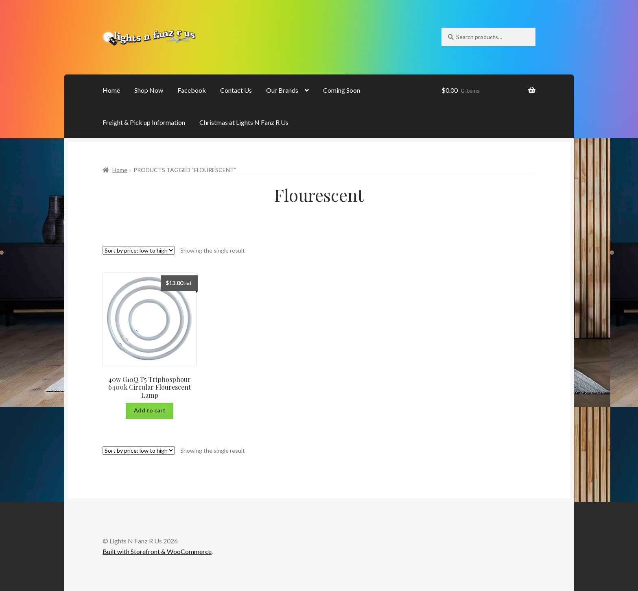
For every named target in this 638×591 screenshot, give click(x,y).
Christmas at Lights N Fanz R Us (243, 122)
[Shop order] (139, 250)
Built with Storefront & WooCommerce (157, 551)
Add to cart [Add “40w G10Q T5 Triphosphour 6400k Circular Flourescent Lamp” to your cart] (150, 410)
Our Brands (282, 90)
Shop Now (148, 90)
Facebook (191, 90)
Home (111, 90)
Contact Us (236, 90)
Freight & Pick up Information (144, 122)
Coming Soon (341, 90)
